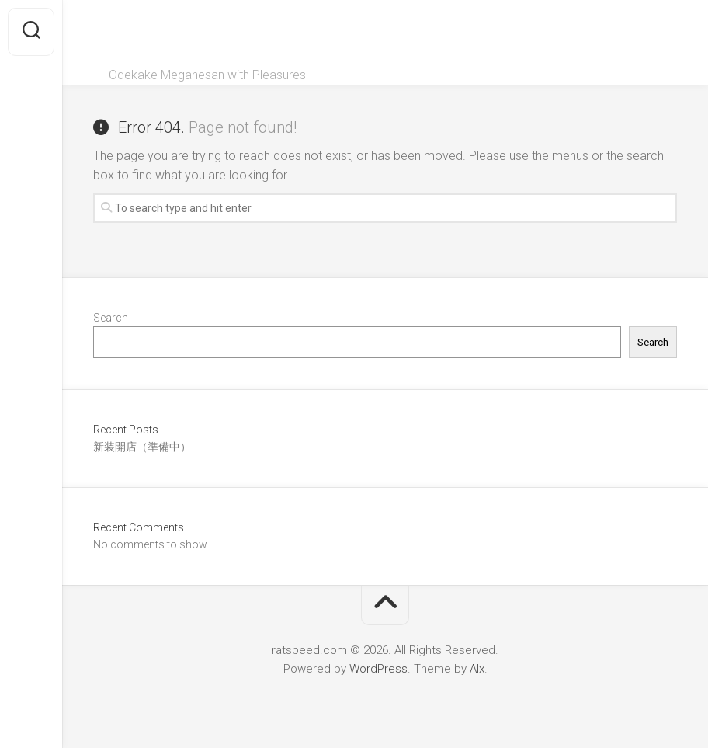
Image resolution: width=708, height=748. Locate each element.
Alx (477, 669)
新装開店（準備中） (142, 446)
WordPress (378, 669)
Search (110, 317)
